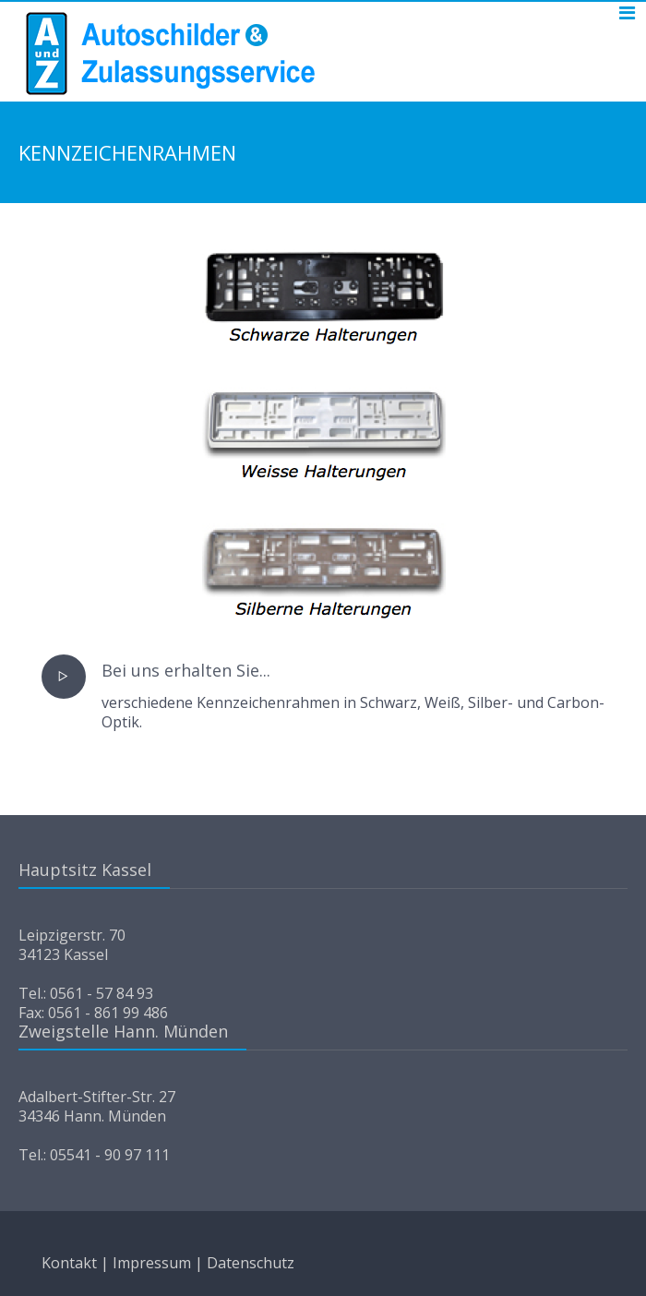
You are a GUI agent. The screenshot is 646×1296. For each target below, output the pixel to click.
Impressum (152, 1263)
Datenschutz (250, 1263)
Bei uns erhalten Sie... (186, 670)
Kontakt (69, 1263)
